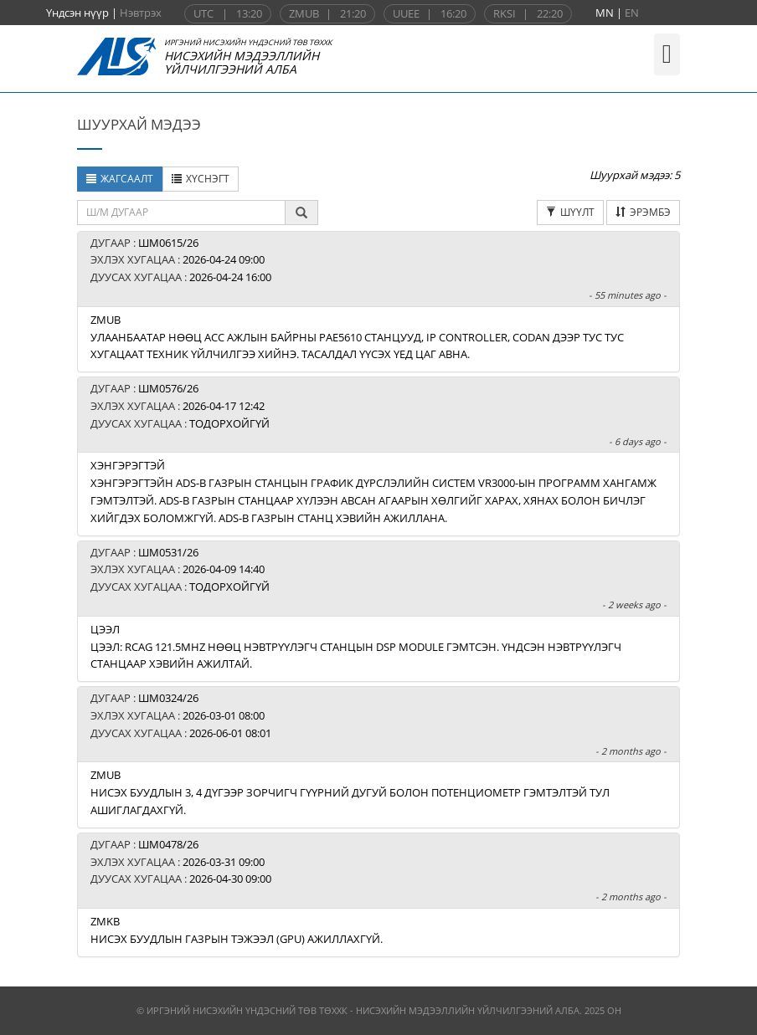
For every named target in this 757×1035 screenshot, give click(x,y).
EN (632, 12)
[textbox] (181, 212)
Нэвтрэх (141, 12)
